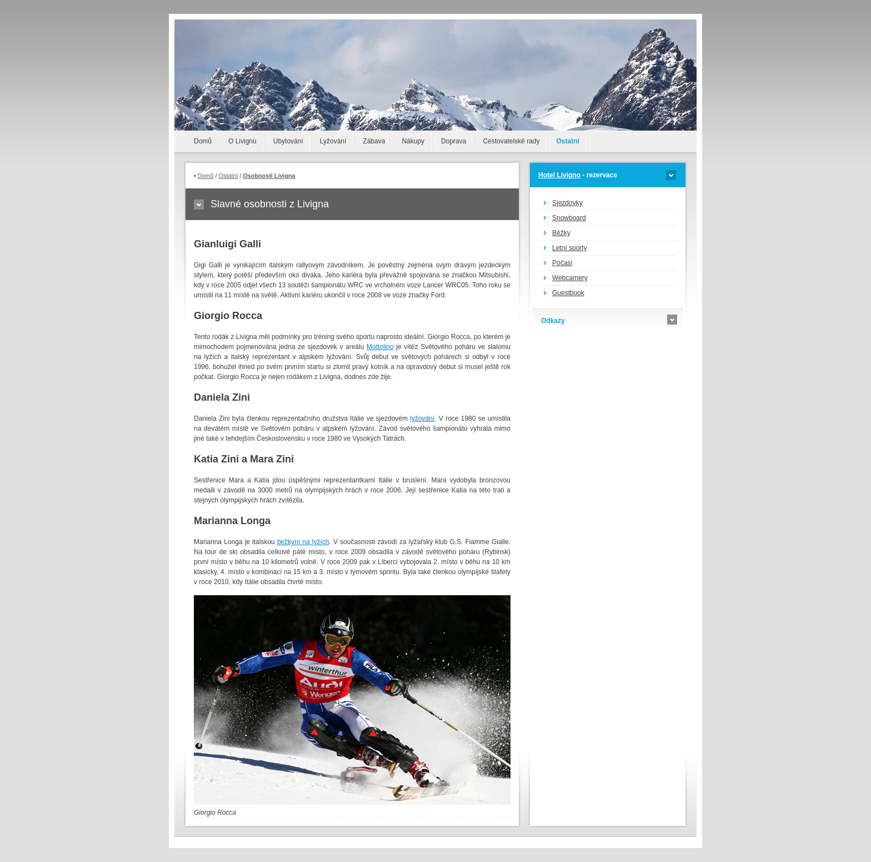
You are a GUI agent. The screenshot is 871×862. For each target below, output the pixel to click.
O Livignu (242, 141)
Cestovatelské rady (511, 141)
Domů (203, 141)
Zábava (374, 141)
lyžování (422, 418)
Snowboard (569, 218)
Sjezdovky (567, 203)
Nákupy (413, 141)
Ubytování (288, 141)
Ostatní (567, 141)
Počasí (562, 263)
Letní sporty (569, 248)
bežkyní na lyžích (303, 542)
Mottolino (380, 347)
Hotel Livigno (559, 175)
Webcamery (570, 278)
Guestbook (568, 293)
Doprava (453, 141)
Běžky (561, 233)
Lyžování (333, 141)
